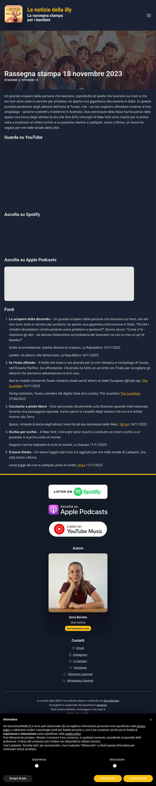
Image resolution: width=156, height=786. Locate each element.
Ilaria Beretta (111, 700)
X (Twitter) (80, 661)
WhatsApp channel (80, 680)
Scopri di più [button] (17, 778)
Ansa (81, 465)
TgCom (124, 424)
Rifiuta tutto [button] (108, 778)
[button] (151, 720)
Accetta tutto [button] (138, 778)
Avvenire (102, 705)
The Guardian (130, 393)
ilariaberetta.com (78, 628)
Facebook (80, 667)
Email (80, 648)
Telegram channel (80, 674)
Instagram (80, 654)
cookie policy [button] (73, 733)
